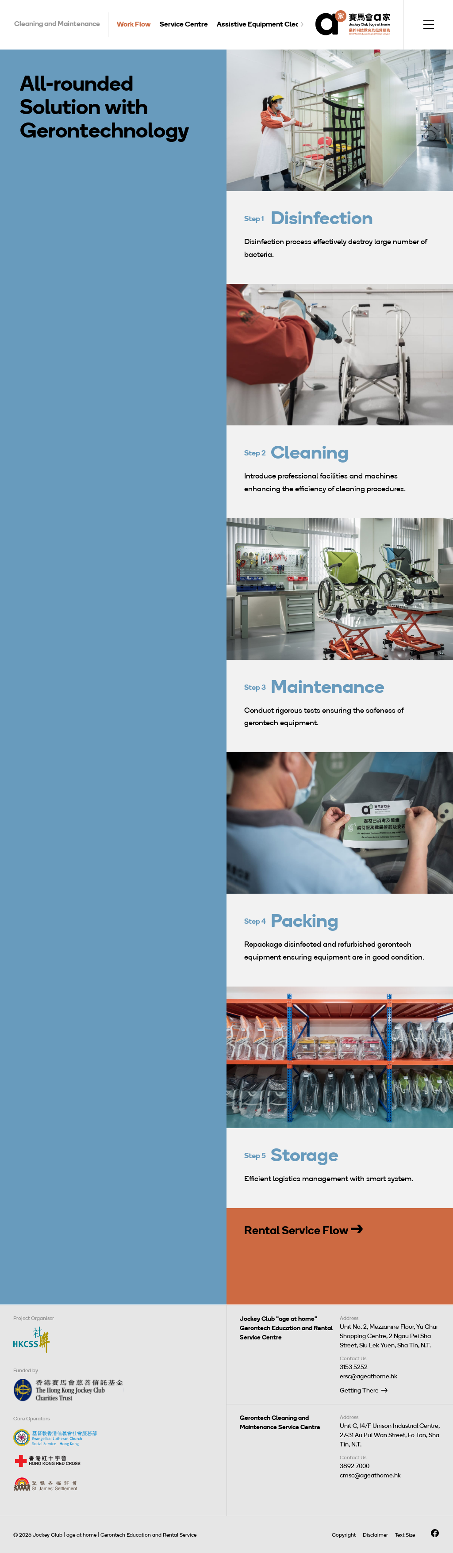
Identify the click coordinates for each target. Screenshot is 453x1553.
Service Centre (184, 24)
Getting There (359, 1390)
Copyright (344, 1535)
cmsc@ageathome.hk (370, 1475)
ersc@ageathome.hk (368, 1376)
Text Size (405, 1535)
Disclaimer (375, 1535)
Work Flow (134, 24)
